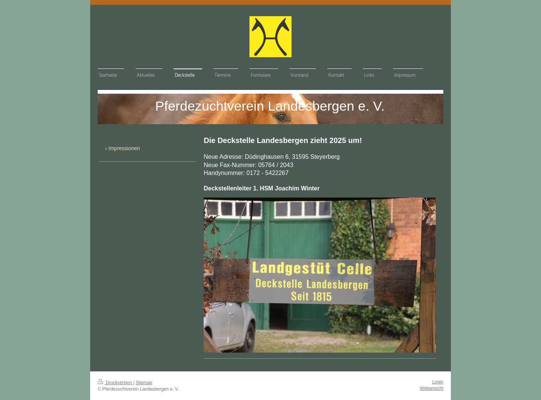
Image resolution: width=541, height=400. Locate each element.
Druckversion (115, 382)
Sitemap (144, 382)
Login (437, 382)
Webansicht (431, 388)
